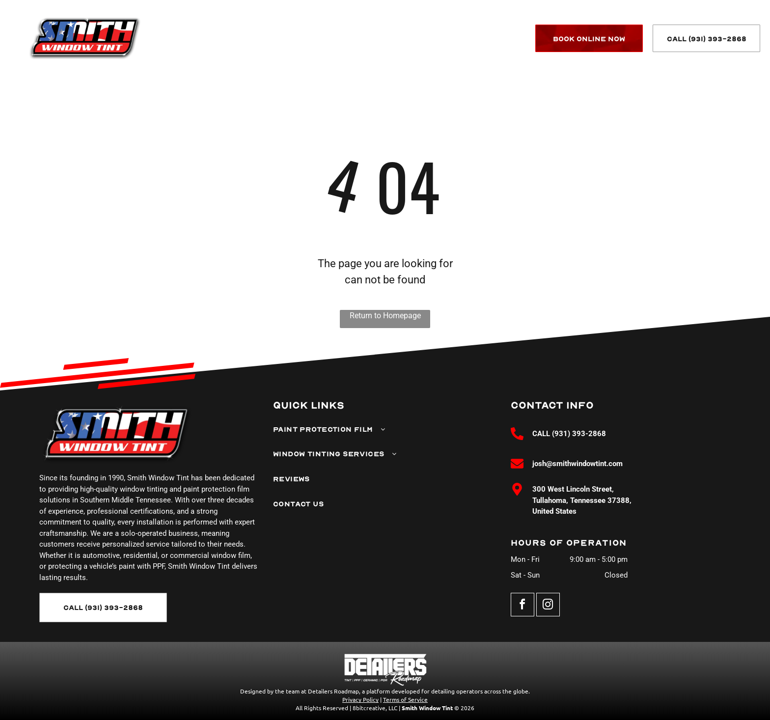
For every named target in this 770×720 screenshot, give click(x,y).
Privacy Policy (360, 699)
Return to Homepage (385, 315)
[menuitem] (255, 39)
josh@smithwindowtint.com (577, 463)
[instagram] (548, 606)
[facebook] (522, 606)
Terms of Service (405, 699)
